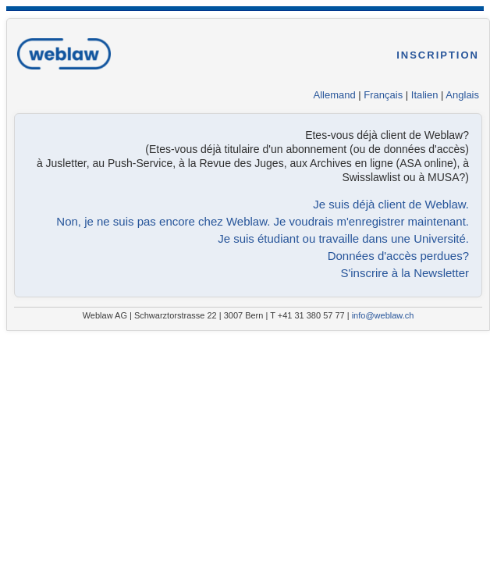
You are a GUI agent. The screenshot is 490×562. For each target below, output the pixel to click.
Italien (425, 95)
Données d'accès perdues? (398, 255)
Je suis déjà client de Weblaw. (391, 204)
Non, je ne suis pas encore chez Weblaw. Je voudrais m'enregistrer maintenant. (262, 221)
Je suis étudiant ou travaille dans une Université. (343, 238)
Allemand (334, 95)
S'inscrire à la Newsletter (404, 272)
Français (383, 95)
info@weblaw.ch (383, 315)
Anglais (462, 95)
